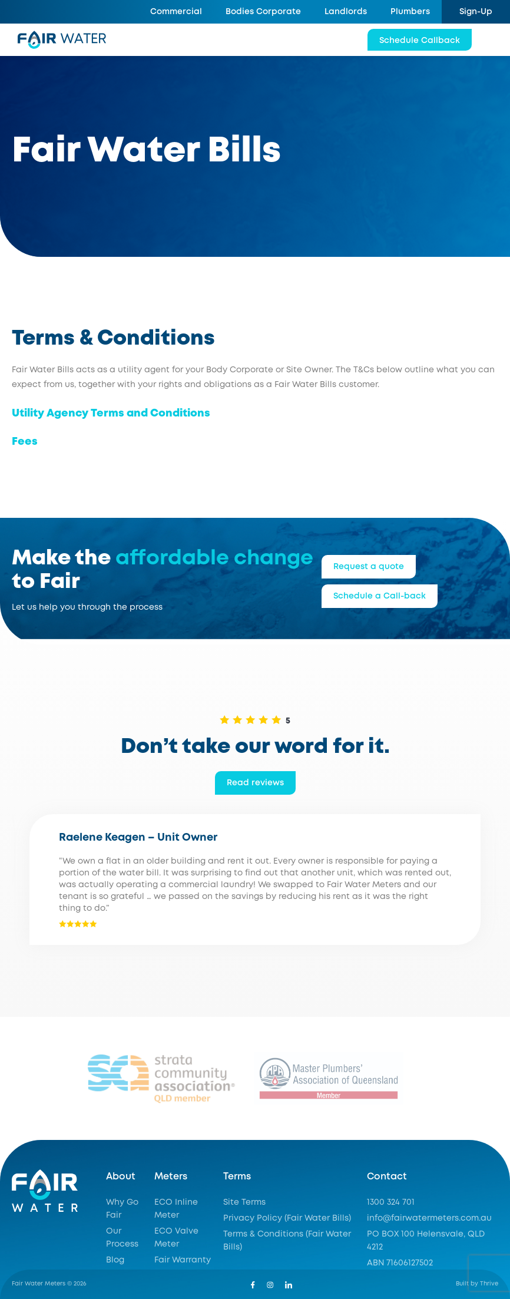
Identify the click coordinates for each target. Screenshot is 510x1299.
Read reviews (255, 782)
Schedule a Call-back (379, 596)
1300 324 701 (391, 1202)
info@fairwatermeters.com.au (429, 1218)
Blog (115, 1260)
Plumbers (410, 11)
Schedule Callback (419, 40)
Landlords (345, 11)
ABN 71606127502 (400, 1263)
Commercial (176, 11)
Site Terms (244, 1202)
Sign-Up (475, 11)
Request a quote (368, 566)
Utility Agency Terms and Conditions (111, 413)
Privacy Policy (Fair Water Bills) (287, 1218)
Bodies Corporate (263, 11)
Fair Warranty (182, 1260)
